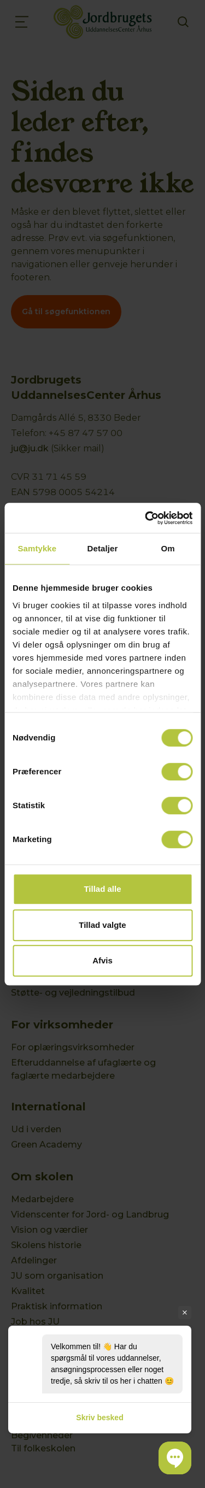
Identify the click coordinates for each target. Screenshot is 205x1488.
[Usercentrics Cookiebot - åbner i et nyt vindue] (145, 518)
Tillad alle (102, 888)
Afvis (102, 960)
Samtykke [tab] (36, 548)
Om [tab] (168, 548)
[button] (175, 1458)
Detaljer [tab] (102, 548)
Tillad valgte (102, 925)
